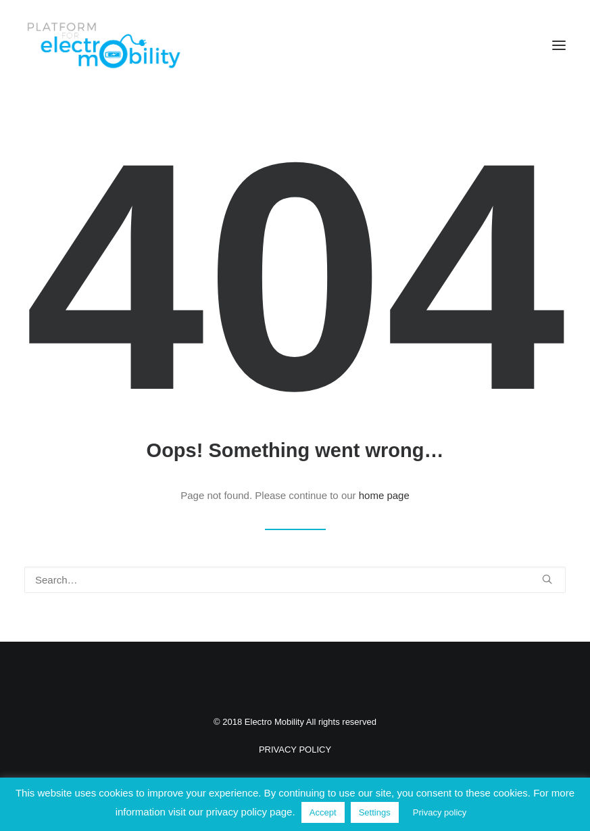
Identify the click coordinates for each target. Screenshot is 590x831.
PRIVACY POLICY (295, 749)
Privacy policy (439, 812)
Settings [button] (375, 812)
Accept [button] (323, 812)
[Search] (295, 580)
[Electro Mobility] (103, 45)
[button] (559, 45)
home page (384, 495)
